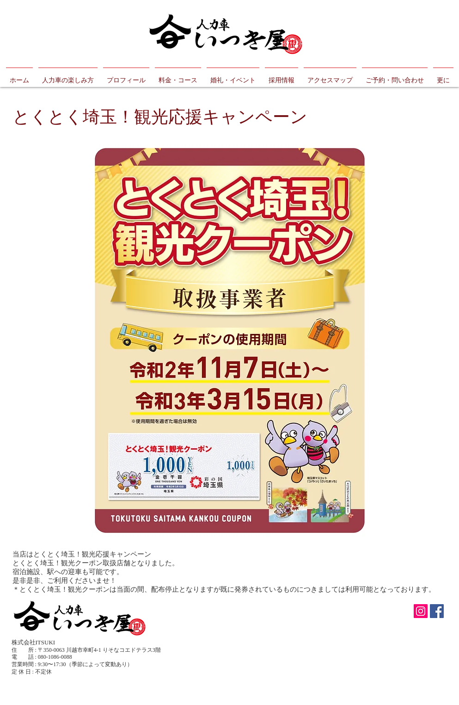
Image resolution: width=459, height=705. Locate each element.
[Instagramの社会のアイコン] (421, 611)
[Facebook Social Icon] (437, 611)
